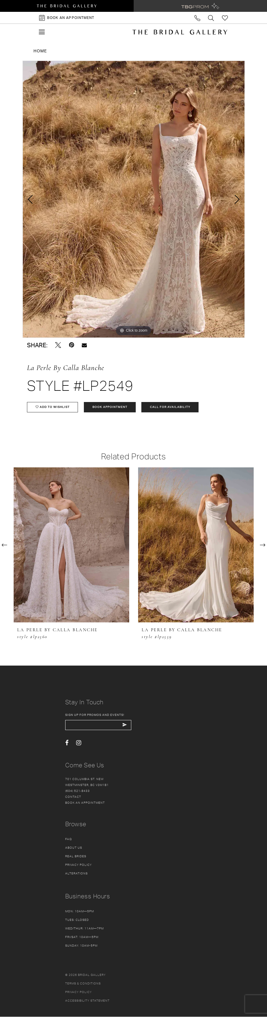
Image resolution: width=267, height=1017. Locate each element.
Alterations (76, 873)
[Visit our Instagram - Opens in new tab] (78, 743)
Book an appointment (85, 803)
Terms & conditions (83, 983)
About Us (73, 848)
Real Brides (75, 856)
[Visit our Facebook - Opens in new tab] (66, 743)
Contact (73, 797)
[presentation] (71, 545)
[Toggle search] (211, 17)
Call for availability (171, 407)
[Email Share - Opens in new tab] (84, 345)
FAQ (68, 839)
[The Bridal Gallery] (179, 32)
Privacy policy (78, 992)
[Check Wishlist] (225, 17)
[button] (41, 32)
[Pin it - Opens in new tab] (71, 345)
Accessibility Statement (87, 1001)
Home (40, 50)
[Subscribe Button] (125, 725)
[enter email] (98, 725)
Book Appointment (110, 407)
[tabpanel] (133, 199)
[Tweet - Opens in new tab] (58, 345)
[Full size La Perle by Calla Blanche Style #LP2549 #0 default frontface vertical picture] (133, 199)
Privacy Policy (78, 865)
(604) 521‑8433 (77, 791)
